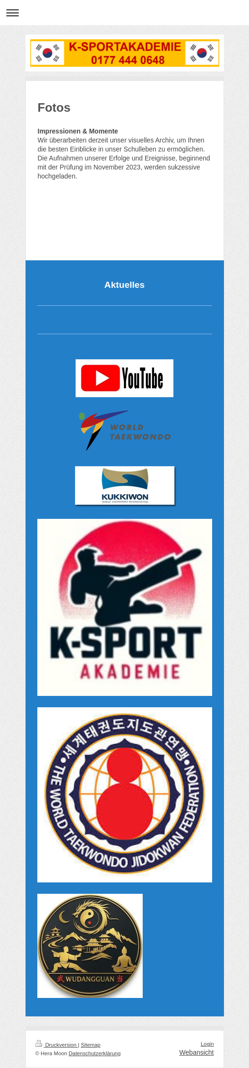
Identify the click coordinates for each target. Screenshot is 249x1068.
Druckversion (56, 1045)
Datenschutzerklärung (94, 1053)
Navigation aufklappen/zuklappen (124, 12)
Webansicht (197, 1052)
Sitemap (91, 1045)
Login (207, 1044)
